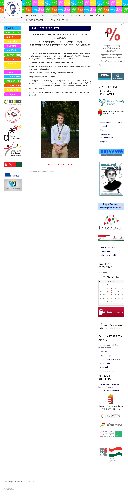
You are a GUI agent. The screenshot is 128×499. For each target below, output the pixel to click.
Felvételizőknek (56, 15)
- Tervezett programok (107, 247)
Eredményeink (13, 80)
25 (118, 298)
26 (122, 298)
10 (115, 291)
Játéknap (103, 130)
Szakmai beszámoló (108, 255)
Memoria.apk (105, 363)
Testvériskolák (13, 54)
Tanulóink (11, 50)
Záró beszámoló (106, 138)
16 (111, 295)
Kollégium (11, 94)
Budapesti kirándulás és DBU (111, 122)
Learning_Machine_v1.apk (110, 359)
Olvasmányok (13, 76)
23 (111, 298)
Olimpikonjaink (13, 85)
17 (115, 295)
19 (122, 295)
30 (111, 301)
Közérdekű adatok (34, 20)
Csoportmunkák (106, 251)
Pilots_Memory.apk (107, 371)
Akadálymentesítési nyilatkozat (19, 481)
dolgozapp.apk (105, 355)
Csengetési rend (10, 65)
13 (100, 295)
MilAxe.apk (104, 367)
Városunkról (12, 32)
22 (107, 298)
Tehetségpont (97, 15)
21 (104, 298)
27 (100, 301)
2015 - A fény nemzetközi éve (110, 391)
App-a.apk (104, 351)
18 (118, 295)
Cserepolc (104, 126)
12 (122, 291)
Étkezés (10, 59)
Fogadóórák (12, 89)
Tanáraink (11, 45)
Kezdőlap (10, 27)
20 (100, 298)
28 (104, 301)
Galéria (9, 36)
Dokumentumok (33, 15)
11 (118, 291)
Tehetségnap (105, 134)
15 (107, 295)
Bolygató (10, 71)
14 (104, 295)
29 (107, 301)
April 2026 (111, 281)
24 (115, 298)
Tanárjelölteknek (59, 20)
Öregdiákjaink (13, 41)
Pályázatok (77, 15)
